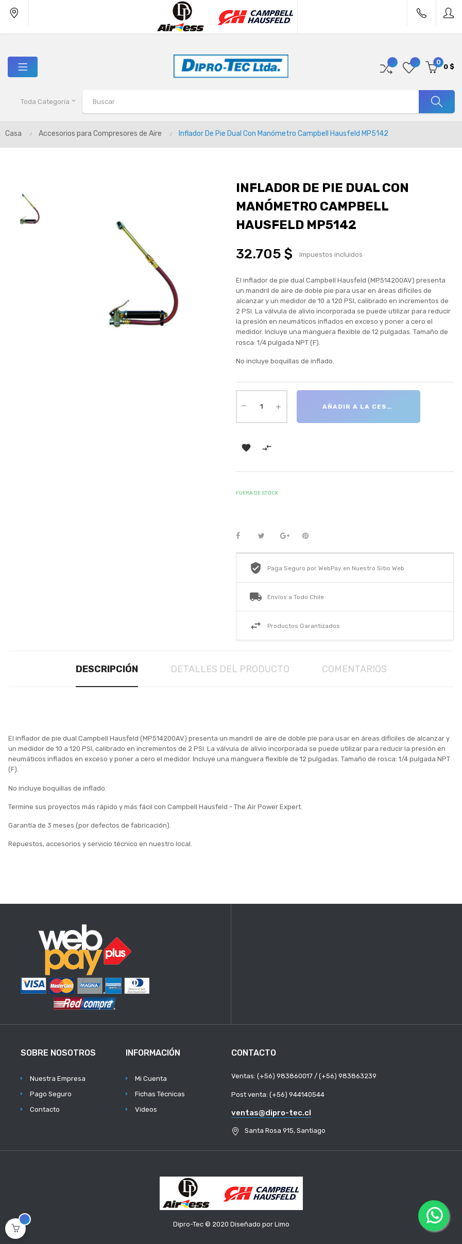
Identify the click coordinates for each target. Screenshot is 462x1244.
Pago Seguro (51, 1094)
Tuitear (265, 536)
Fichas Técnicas (160, 1094)
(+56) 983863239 (348, 1076)
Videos (146, 1109)
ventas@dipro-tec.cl (271, 1112)
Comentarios (354, 669)
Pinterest (310, 536)
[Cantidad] (261, 406)
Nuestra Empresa (57, 1078)
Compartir (243, 536)
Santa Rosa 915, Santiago (285, 1130)
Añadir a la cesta (359, 406)
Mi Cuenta (151, 1078)
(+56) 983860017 (285, 1076)
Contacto (45, 1109)
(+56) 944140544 (296, 1094)
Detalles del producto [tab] (229, 669)
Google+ (288, 536)
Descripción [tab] (107, 669)
